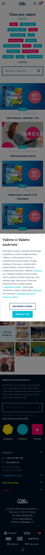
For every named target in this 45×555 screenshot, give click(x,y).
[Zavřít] (42, 236)
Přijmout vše (22, 314)
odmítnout (36, 290)
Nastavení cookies (13, 287)
